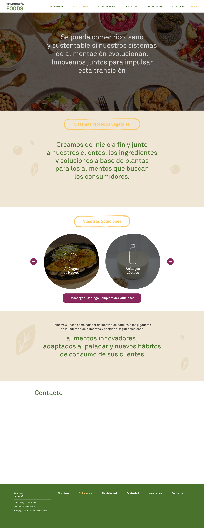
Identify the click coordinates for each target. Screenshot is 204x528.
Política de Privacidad (24, 506)
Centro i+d (131, 6)
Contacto (178, 6)
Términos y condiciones (25, 502)
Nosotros (56, 6)
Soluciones (80, 6)
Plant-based (106, 6)
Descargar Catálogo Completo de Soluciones (102, 298)
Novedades (155, 6)
